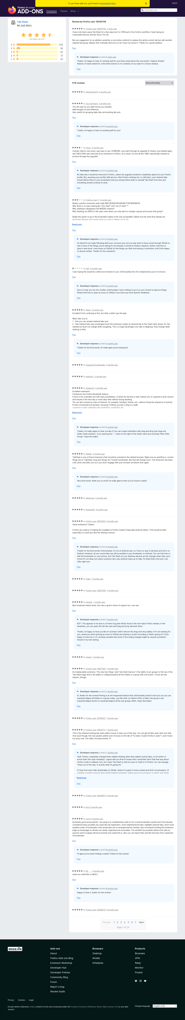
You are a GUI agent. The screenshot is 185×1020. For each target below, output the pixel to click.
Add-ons (55, 948)
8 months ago (112, 796)
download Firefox (108, 3)
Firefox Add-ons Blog (61, 958)
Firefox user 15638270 (96, 910)
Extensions (51, 11)
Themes (63, 11)
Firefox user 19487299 (96, 590)
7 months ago (97, 579)
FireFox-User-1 (92, 200)
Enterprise (97, 963)
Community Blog (59, 977)
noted (31, 1007)
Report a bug (57, 986)
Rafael (89, 454)
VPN (137, 958)
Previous (107, 922)
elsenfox (90, 376)
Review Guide (57, 991)
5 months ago (105, 200)
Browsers (140, 953)
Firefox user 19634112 (95, 730)
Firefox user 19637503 (96, 669)
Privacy (11, 1000)
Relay (138, 963)
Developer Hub (58, 967)
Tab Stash (22, 21)
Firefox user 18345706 (96, 29)
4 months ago (105, 92)
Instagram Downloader (95, 365)
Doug (88, 148)
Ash (87, 268)
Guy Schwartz (92, 103)
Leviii (88, 819)
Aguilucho (90, 388)
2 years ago (112, 29)
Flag (74, 48)
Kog (87, 807)
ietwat (88, 657)
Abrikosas (90, 498)
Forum (53, 982)
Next (141, 922)
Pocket (139, 972)
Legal (31, 1000)
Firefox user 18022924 (95, 521)
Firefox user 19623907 (95, 796)
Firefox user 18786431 (95, 718)
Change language (142, 1006)
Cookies (21, 1000)
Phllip (88, 579)
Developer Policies (60, 972)
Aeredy (89, 602)
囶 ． (88, 871)
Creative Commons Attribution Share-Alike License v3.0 (94, 1007)
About (53, 953)
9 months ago (112, 910)
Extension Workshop (61, 963)
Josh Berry (26, 25)
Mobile (96, 958)
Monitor (139, 967)
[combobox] (159, 10)
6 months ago (101, 388)
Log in (174, 3)
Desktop (97, 953)
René (88, 310)
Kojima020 (90, 510)
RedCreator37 (92, 92)
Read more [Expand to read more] (77, 224)
